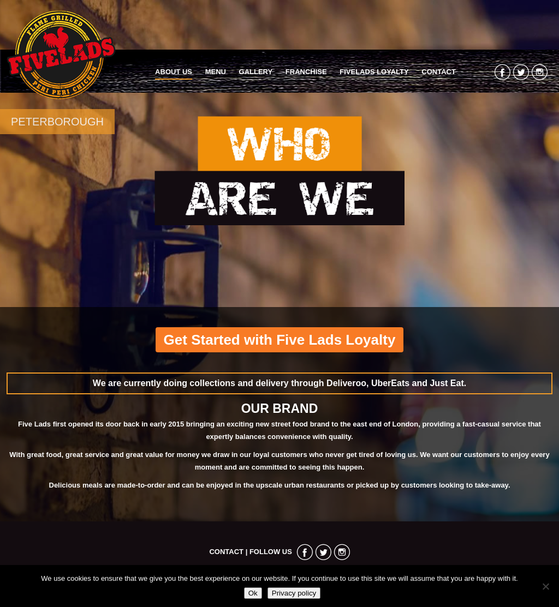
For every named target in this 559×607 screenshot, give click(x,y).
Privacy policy (294, 593)
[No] (545, 586)
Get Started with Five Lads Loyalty (280, 340)
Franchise (306, 72)
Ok (253, 593)
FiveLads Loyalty (374, 72)
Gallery (256, 72)
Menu (215, 72)
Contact (438, 72)
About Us (173, 72)
